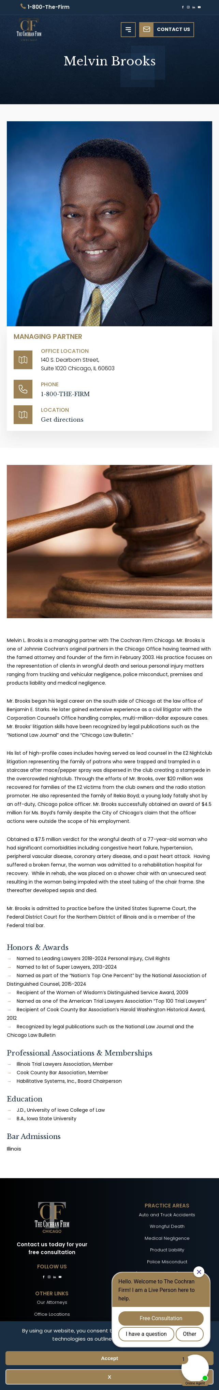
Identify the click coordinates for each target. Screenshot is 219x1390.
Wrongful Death (167, 1226)
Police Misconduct (167, 1262)
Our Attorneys (52, 1302)
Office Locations (52, 1314)
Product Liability (167, 1250)
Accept (109, 1358)
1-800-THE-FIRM (65, 394)
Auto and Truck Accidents (167, 1215)
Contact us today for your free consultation (52, 1248)
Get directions (62, 419)
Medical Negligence (167, 1238)
